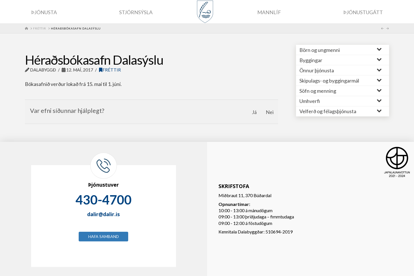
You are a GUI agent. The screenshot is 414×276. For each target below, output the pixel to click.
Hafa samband (103, 236)
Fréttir (110, 69)
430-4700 (104, 199)
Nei (270, 112)
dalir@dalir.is (103, 214)
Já (254, 112)
